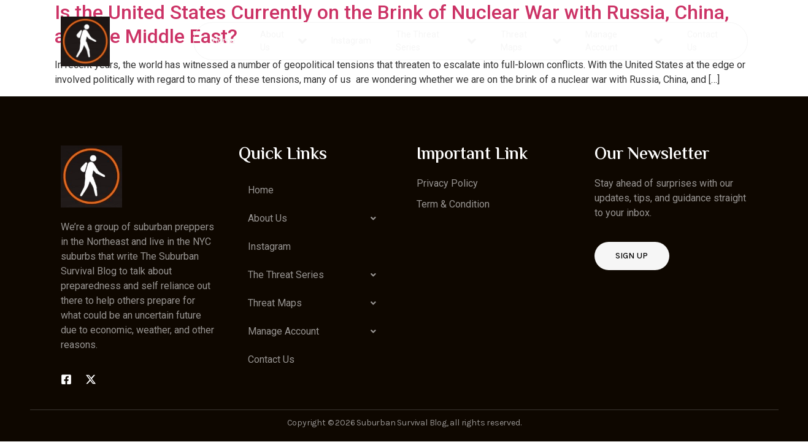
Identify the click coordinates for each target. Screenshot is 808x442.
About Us (284, 40)
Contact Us (702, 40)
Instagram (352, 40)
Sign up (631, 255)
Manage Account (623, 40)
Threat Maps (531, 40)
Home (224, 40)
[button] (315, 218)
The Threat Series (436, 40)
